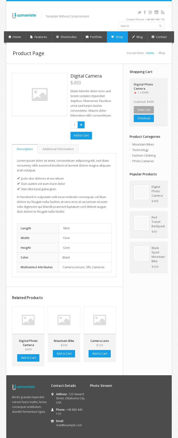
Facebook (145, 12)
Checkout (143, 118)
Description (25, 149)
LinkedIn (156, 12)
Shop (117, 37)
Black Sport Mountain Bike (158, 254)
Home (14, 37)
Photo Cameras (143, 161)
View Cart (143, 109)
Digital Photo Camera (143, 86)
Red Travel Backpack (158, 221)
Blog (137, 37)
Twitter (139, 12)
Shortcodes (66, 37)
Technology (140, 150)
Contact (159, 37)
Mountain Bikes (143, 144)
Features (38, 37)
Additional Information (58, 149)
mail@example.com (69, 425)
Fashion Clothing (144, 155)
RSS (162, 12)
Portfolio (94, 37)
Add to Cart (81, 135)
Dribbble (150, 12)
